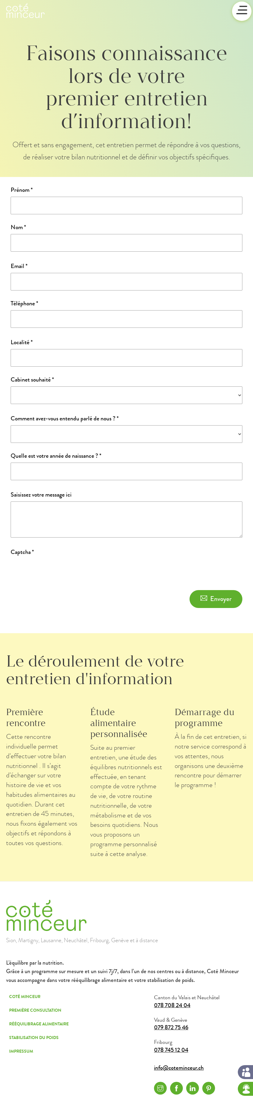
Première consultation (35, 1010)
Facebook (176, 1088)
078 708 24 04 (172, 1005)
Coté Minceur (24, 996)
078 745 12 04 (171, 1050)
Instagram (160, 1088)
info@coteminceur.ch (179, 1068)
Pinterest (208, 1088)
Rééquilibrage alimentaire (39, 1024)
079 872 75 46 (171, 1027)
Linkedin (192, 1088)
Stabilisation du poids (34, 1037)
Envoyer (220, 599)
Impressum (21, 1051)
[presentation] (57, 570)
